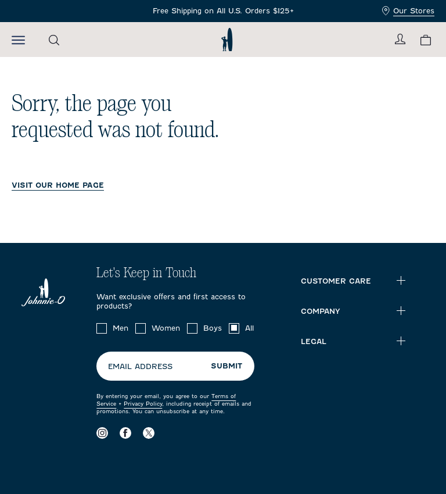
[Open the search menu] (54, 40)
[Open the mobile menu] (18, 39)
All (249, 328)
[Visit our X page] (148, 433)
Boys (212, 328)
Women (166, 328)
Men (120, 328)
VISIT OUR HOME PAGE (58, 185)
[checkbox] (101, 328)
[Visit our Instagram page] (102, 433)
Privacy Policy (143, 403)
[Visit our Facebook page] (125, 433)
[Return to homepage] (226, 39)
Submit (226, 365)
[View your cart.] (425, 39)
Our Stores (408, 10)
